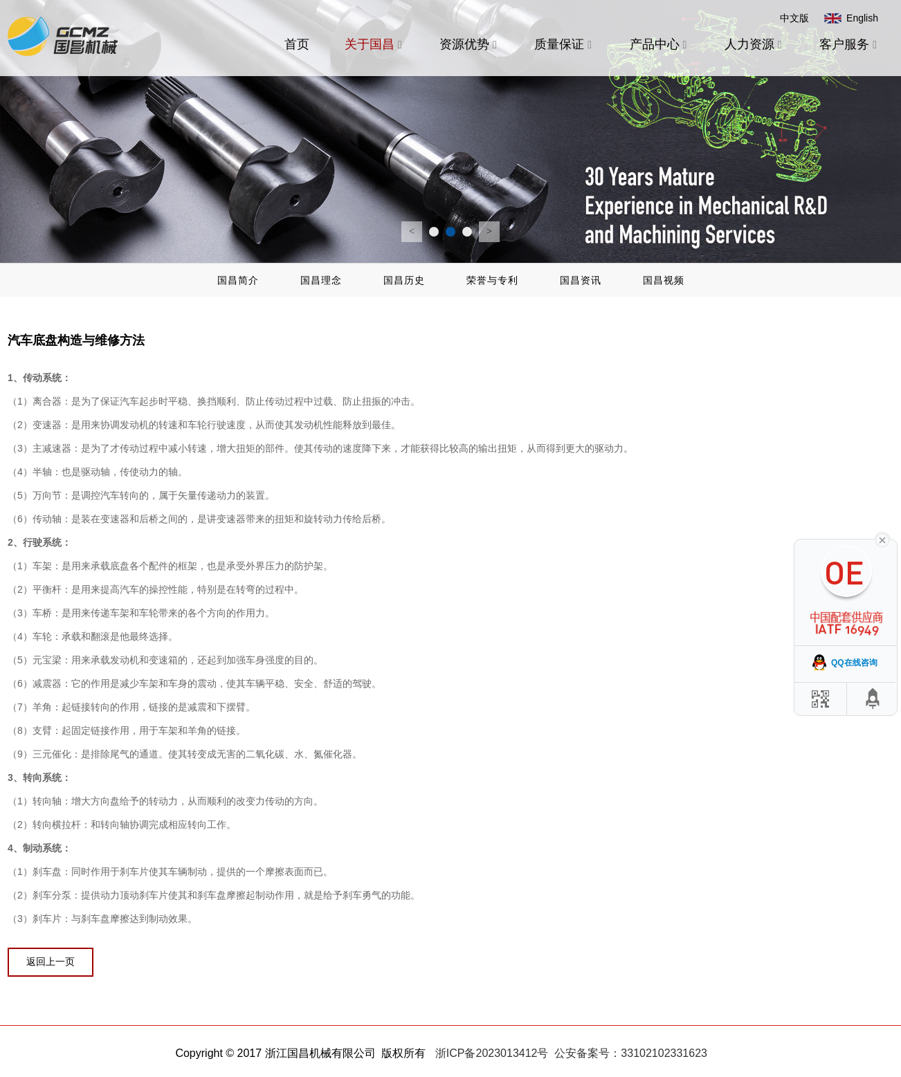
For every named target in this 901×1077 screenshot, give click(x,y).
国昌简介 (238, 280)
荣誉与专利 (492, 280)
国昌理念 (321, 280)
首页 (296, 44)
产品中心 (660, 44)
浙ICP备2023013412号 (492, 1053)
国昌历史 (404, 280)
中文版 (794, 18)
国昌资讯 (580, 280)
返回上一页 (50, 961)
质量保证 (564, 44)
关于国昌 (375, 44)
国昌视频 (663, 280)
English (862, 18)
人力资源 (755, 44)
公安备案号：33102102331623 (630, 1053)
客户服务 (849, 44)
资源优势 (469, 44)
